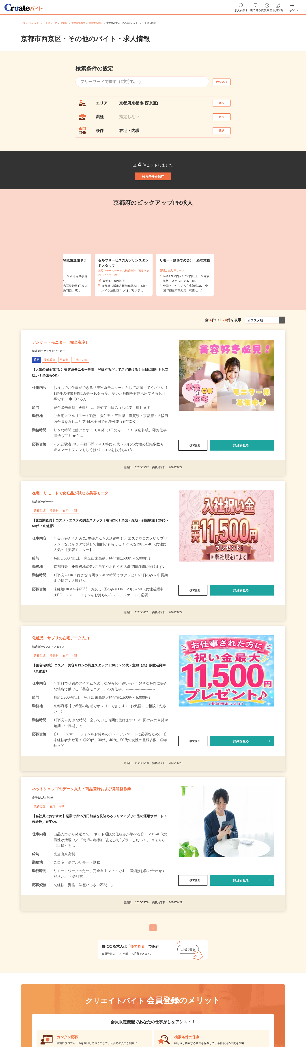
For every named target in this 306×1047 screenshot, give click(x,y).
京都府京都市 (78, 23)
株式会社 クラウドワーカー (57, 380)
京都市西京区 (95, 23)
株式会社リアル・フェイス (56, 694)
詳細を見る (241, 475)
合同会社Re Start (48, 862)
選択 (225, 105)
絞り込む (225, 82)
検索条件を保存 (153, 193)
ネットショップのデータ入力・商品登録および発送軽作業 (97, 846)
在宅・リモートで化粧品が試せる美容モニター (94, 529)
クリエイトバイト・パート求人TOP (39, 23)
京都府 (64, 23)
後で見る (193, 475)
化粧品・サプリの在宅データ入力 (76, 682)
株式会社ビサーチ (48, 540)
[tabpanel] (153, 275)
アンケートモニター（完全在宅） (76, 369)
